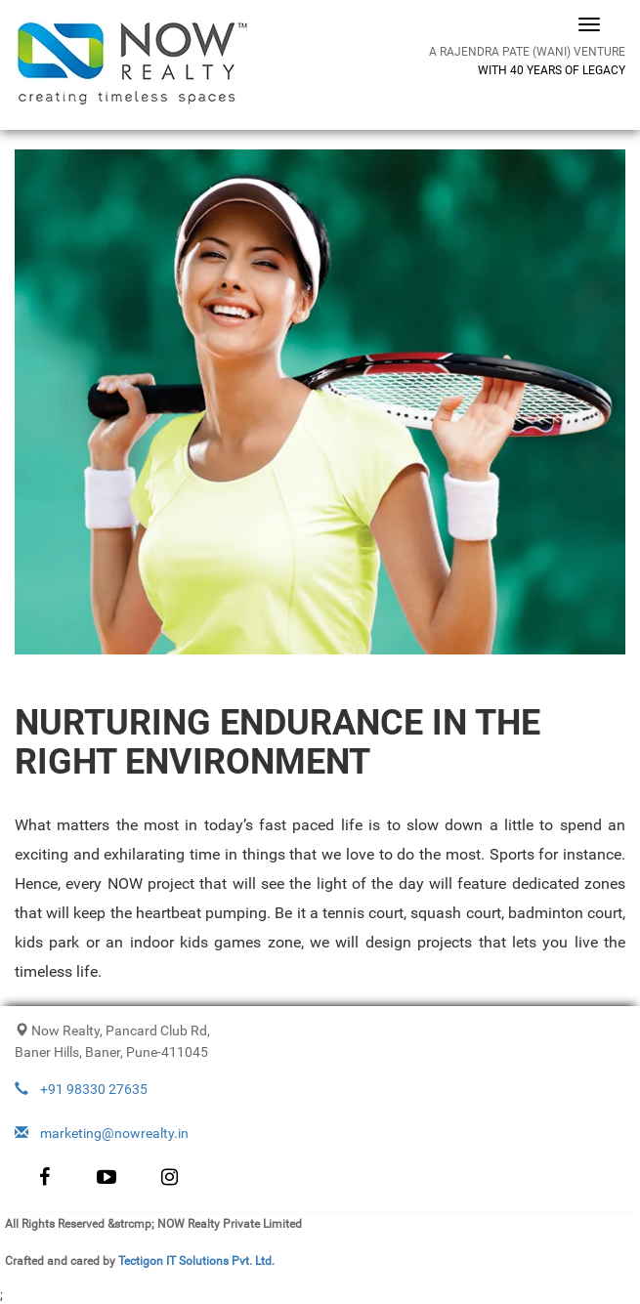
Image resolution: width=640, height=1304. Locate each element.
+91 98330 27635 (81, 1089)
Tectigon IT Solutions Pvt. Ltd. (196, 1261)
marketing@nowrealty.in (102, 1133)
